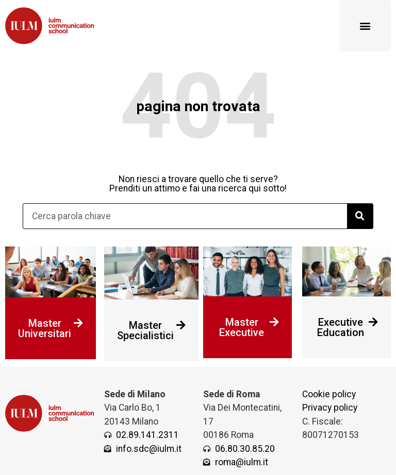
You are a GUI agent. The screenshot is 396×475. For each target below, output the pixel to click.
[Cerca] (360, 216)
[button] (365, 25)
